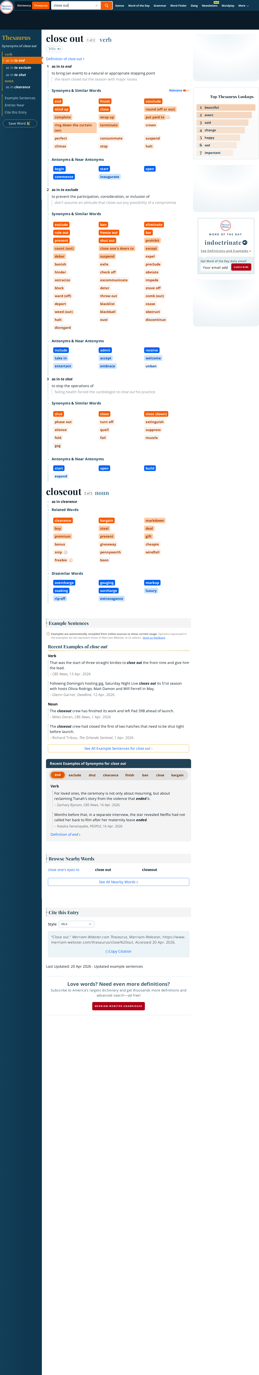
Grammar (160, 5)
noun (102, 492)
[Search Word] (106, 5)
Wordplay (228, 5)
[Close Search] (96, 5)
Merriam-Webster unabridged (118, 1006)
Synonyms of (19, 46)
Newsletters (209, 5)
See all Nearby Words (117, 881)
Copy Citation (118, 951)
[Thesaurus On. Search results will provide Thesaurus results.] (32, 5)
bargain (177, 775)
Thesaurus (16, 37)
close (160, 775)
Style (52, 924)
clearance (110, 775)
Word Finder (178, 5)
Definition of (65, 58)
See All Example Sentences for (117, 748)
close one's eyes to (63, 869)
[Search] (81, 5)
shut (92, 775)
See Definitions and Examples (224, 251)
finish (129, 775)
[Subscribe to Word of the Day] (215, 267)
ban (145, 775)
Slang (194, 5)
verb (105, 39)
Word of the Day (139, 5)
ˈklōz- (54, 48)
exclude (75, 775)
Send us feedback (154, 637)
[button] (244, 5)
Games (119, 5)
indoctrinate (223, 242)
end (58, 775)
